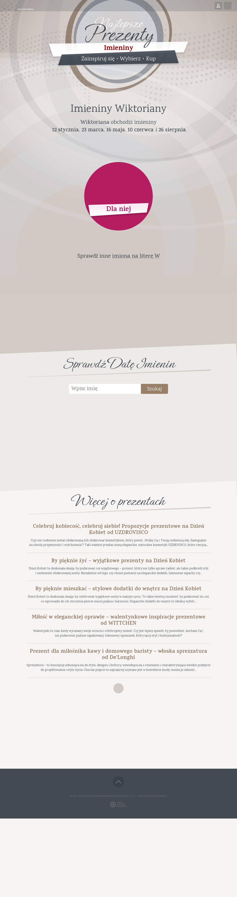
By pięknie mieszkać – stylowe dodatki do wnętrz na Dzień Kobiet (118, 627)
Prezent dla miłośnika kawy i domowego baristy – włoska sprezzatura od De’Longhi (118, 717)
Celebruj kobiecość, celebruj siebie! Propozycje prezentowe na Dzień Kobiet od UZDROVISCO (118, 531)
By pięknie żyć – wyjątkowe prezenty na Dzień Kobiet (118, 579)
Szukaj (163, 390)
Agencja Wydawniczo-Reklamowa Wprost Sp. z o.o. (110, 874)
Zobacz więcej (118, 764)
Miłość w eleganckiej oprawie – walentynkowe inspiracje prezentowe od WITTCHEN (118, 675)
